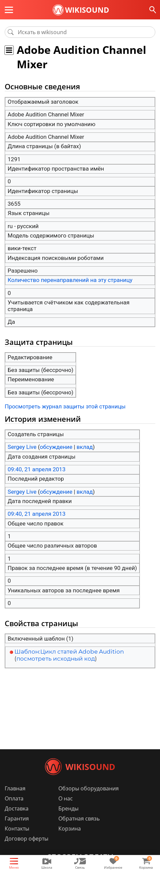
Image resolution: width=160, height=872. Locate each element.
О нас (65, 798)
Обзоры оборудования (88, 788)
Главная (15, 788)
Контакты (17, 828)
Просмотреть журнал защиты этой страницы (65, 406)
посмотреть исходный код (55, 658)
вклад (84, 447)
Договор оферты (26, 838)
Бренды (68, 808)
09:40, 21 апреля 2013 (36, 469)
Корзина (69, 828)
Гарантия (17, 818)
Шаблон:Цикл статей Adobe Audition (69, 651)
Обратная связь (79, 818)
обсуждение (56, 447)
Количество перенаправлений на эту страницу (70, 280)
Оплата (14, 798)
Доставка (17, 808)
